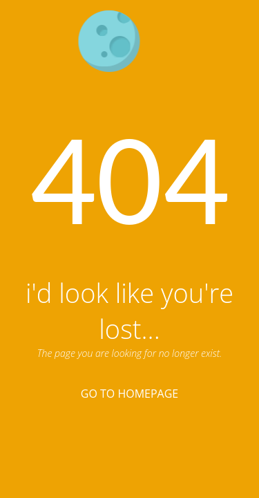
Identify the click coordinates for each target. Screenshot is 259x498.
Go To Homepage (129, 393)
